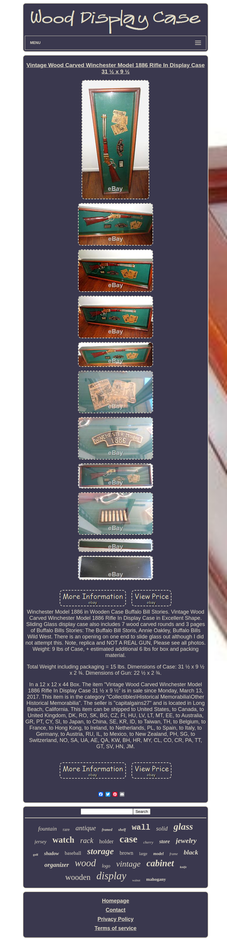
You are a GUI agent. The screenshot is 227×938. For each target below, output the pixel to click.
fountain (47, 829)
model (158, 854)
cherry (148, 842)
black (191, 852)
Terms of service (116, 928)
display (111, 876)
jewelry (186, 840)
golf (35, 854)
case (128, 839)
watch (63, 839)
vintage (128, 863)
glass (183, 826)
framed (107, 830)
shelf (122, 829)
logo (106, 865)
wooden (77, 877)
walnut (136, 880)
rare (66, 829)
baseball (73, 853)
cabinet (160, 863)
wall (141, 827)
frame (174, 854)
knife (183, 867)
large (143, 854)
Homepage (115, 901)
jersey (41, 841)
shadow (51, 853)
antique (86, 828)
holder (106, 841)
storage (100, 851)
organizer (56, 864)
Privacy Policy (116, 919)
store (164, 841)
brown (126, 853)
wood (85, 863)
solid (162, 828)
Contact (115, 910)
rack (86, 840)
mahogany (156, 879)
